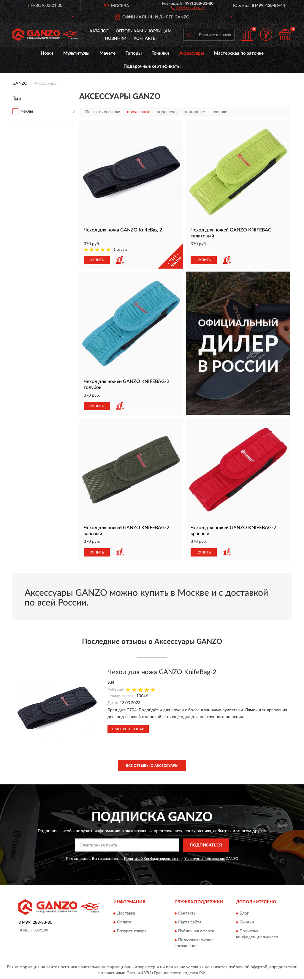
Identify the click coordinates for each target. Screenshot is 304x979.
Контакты (145, 39)
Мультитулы (76, 53)
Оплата (124, 922)
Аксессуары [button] (191, 53)
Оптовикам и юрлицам (144, 31)
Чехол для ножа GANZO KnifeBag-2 (161, 672)
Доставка (126, 914)
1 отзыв (120, 250)
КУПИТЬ (97, 260)
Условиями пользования (204, 858)
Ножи (47, 53)
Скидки (247, 922)
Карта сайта (189, 922)
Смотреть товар (128, 729)
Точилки (160, 53)
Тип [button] (16, 99)
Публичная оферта (196, 931)
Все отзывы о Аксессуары (152, 765)
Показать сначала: (102, 112)
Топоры (134, 53)
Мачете (107, 53)
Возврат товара (132, 931)
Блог (244, 914)
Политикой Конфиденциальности (152, 858)
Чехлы (27, 111)
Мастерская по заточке (239, 53)
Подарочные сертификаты (152, 66)
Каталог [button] (99, 31)
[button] (188, 8)
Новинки (115, 39)
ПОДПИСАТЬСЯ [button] (206, 845)
